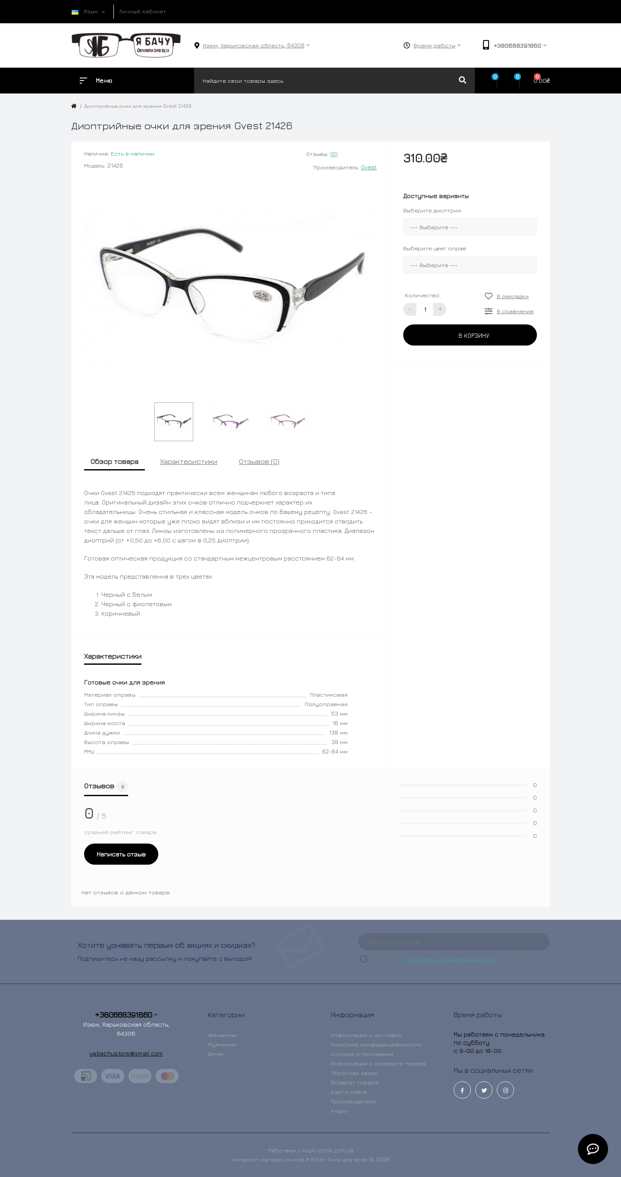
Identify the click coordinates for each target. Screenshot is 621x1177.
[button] (253, 45)
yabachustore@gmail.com (126, 1053)
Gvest (369, 167)
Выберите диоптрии (432, 210)
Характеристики (188, 461)
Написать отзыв (121, 854)
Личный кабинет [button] (142, 11)
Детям (216, 1053)
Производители (353, 1101)
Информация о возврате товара (378, 1063)
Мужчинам (222, 1044)
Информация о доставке (366, 1034)
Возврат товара (354, 1082)
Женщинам (222, 1034)
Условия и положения (362, 1053)
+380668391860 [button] (126, 1014)
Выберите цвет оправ (434, 248)
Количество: (423, 295)
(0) (334, 153)
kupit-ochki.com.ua (328, 1150)
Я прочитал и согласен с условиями (453, 962)
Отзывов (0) (259, 461)
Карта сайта (349, 1091)
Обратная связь (354, 1072)
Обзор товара (114, 461)
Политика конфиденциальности (450, 959)
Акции (339, 1110)
